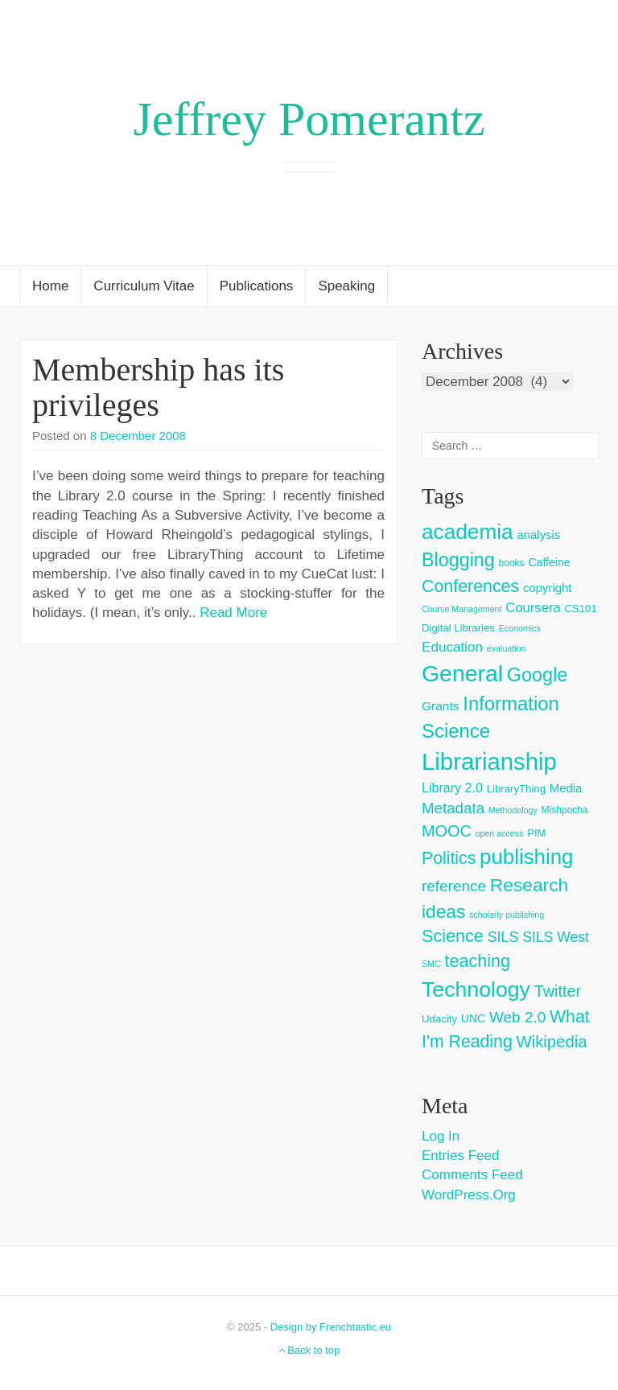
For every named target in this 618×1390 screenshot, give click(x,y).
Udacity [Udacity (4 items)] (439, 1019)
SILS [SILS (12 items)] (503, 937)
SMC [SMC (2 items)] (431, 963)
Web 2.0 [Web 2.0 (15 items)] (517, 1017)
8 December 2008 (138, 435)
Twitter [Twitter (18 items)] (558, 991)
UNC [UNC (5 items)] (473, 1018)
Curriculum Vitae (143, 286)
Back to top (309, 1350)
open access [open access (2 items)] (500, 833)
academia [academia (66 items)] (467, 532)
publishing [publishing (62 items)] (526, 856)
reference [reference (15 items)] (454, 886)
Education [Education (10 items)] (452, 647)
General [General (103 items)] (462, 673)
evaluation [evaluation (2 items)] (506, 648)
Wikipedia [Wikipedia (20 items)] (551, 1042)
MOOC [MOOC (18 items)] (447, 831)
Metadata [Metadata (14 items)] (453, 808)
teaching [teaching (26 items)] (477, 961)
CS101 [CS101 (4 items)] (580, 608)
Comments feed (472, 1174)
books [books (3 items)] (512, 563)
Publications (257, 286)
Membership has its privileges (158, 387)
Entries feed (460, 1155)
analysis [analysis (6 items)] (538, 534)
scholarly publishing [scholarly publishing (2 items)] (506, 914)
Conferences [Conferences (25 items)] (470, 586)
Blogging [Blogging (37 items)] (458, 559)
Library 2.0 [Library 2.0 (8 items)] (452, 787)
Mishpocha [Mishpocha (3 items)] (565, 810)
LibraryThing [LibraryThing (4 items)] (516, 789)
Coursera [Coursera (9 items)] (532, 607)
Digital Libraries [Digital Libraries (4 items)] (458, 628)
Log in (440, 1136)
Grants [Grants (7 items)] (440, 706)
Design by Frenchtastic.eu (330, 1327)
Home (50, 286)
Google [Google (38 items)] (537, 674)
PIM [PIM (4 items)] (536, 833)
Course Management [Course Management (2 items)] (462, 609)
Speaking (346, 286)
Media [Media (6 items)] (566, 788)
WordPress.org (469, 1195)
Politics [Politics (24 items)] (449, 858)
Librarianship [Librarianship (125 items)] (489, 761)
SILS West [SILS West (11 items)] (555, 937)
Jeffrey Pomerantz (308, 119)
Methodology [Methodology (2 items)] (513, 810)
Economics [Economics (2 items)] (520, 628)
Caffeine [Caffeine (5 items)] (549, 562)
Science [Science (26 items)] (453, 936)
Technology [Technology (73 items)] (476, 989)
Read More (233, 612)
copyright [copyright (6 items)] (547, 587)
